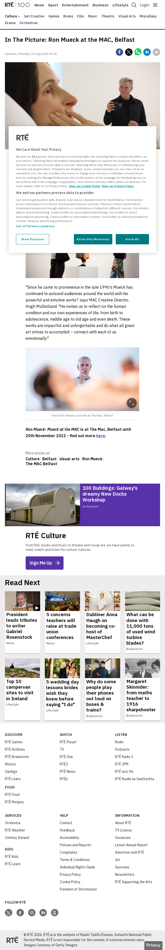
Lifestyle (121, 5)
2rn (117, 860)
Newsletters (124, 874)
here (100, 435)
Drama (10, 23)
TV (62, 749)
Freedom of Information (78, 889)
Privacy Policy (70, 874)
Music (92, 16)
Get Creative (34, 16)
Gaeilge (11, 771)
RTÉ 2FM (121, 764)
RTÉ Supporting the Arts (133, 882)
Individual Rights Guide (77, 867)
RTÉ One (66, 757)
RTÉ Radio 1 (124, 757)
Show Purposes (32, 239)
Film (80, 16)
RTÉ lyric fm (124, 771)
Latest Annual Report (131, 845)
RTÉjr (64, 779)
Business (101, 5)
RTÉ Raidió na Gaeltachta (134, 779)
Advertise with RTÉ (129, 852)
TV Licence (123, 830)
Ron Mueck (92, 458)
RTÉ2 (64, 764)
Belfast (49, 458)
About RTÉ (123, 823)
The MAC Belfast (41, 463)
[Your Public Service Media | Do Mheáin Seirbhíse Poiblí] (12, 940)
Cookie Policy (70, 882)
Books (68, 16)
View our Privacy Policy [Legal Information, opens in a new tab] (118, 186)
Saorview (122, 867)
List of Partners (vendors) (35, 226)
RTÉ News (67, 771)
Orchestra (12, 823)
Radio (119, 742)
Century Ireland (17, 837)
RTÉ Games (14, 742)
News (39, 5)
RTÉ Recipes (14, 802)
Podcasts (122, 749)
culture (11, 16)
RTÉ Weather (15, 830)
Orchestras (28, 23)
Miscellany (148, 16)
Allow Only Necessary (93, 239)
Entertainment (75, 5)
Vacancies (123, 837)
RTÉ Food (12, 794)
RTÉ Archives (15, 749)
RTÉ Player (68, 742)
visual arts (69, 458)
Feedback (67, 830)
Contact (66, 823)
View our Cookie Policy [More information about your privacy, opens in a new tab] (84, 186)
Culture (33, 458)
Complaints (68, 852)
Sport (53, 5)
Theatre (107, 16)
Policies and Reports (75, 845)
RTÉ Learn (12, 779)
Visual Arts (127, 16)
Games (53, 16)
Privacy (153, 945)
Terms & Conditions (75, 860)
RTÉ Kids (11, 856)
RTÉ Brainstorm (17, 757)
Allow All (132, 239)
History (10, 764)
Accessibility (69, 837)
